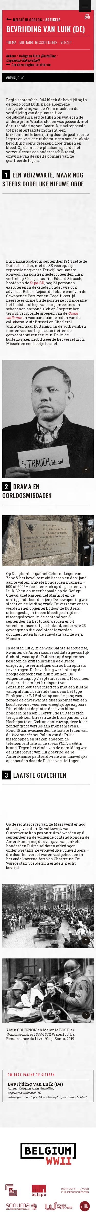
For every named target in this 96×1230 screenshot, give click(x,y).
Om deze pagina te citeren (31, 64)
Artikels (52, 19)
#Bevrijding (15, 77)
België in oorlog (27, 19)
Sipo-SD (37, 282)
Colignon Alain (29, 55)
